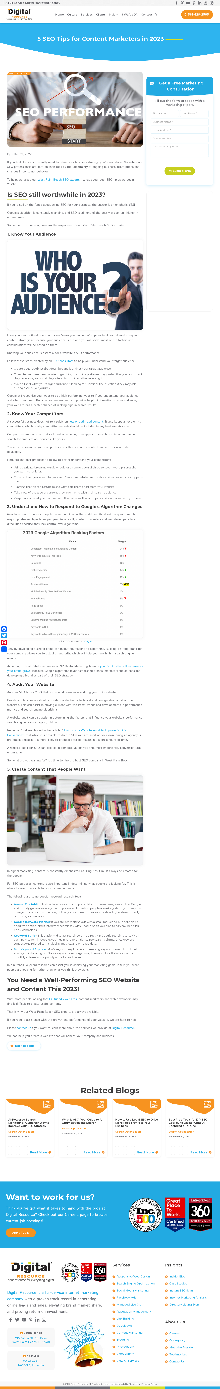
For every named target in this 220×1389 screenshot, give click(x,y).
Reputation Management (134, 1311)
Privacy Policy (149, 1384)
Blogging (123, 1339)
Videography (125, 1353)
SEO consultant (63, 361)
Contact (146, 14)
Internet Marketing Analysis (188, 1297)
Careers (174, 1333)
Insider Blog (177, 1276)
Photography (126, 1346)
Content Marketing (130, 1332)
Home (59, 14)
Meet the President (182, 1347)
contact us (24, 1028)
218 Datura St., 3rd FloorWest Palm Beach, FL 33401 (31, 1340)
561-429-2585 (198, 14)
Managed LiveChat (129, 1304)
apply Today (20, 1232)
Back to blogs (24, 1045)
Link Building (125, 1318)
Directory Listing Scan (184, 1304)
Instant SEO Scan (181, 1290)
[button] (72, 15)
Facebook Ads (126, 1297)
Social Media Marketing (133, 1290)
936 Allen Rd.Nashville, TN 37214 (31, 1363)
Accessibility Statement (128, 1384)
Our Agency (177, 1340)
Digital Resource (123, 1028)
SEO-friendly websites (62, 999)
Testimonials (178, 1354)
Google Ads (125, 1325)
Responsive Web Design (133, 1276)
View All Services (128, 1360)
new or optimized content (86, 422)
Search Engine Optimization (136, 1283)
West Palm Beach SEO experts (59, 180)
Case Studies (178, 1283)
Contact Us (177, 1361)
